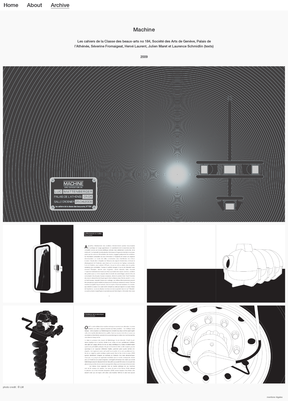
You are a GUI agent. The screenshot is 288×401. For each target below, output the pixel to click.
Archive (60, 5)
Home (11, 5)
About (34, 5)
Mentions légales (275, 397)
